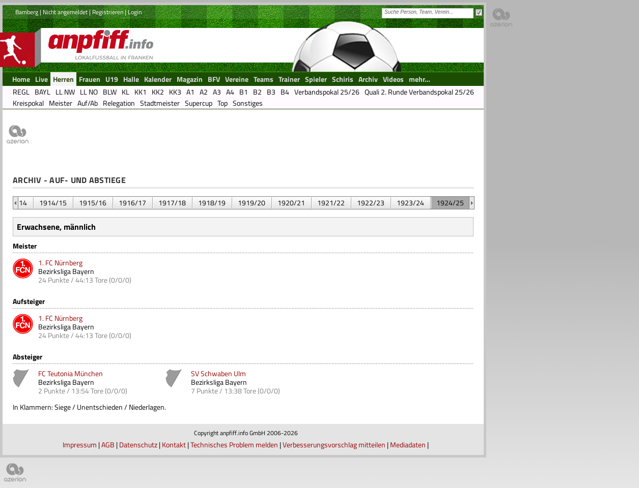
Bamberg (26, 12)
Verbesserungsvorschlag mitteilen (334, 444)
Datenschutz (138, 444)
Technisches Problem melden (234, 444)
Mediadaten (408, 444)
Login (135, 12)
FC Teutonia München (70, 373)
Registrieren (107, 12)
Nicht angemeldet (65, 12)
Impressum (80, 444)
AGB (108, 444)
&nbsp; (15, 203)
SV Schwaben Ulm (218, 373)
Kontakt (174, 444)
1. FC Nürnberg (60, 262)
